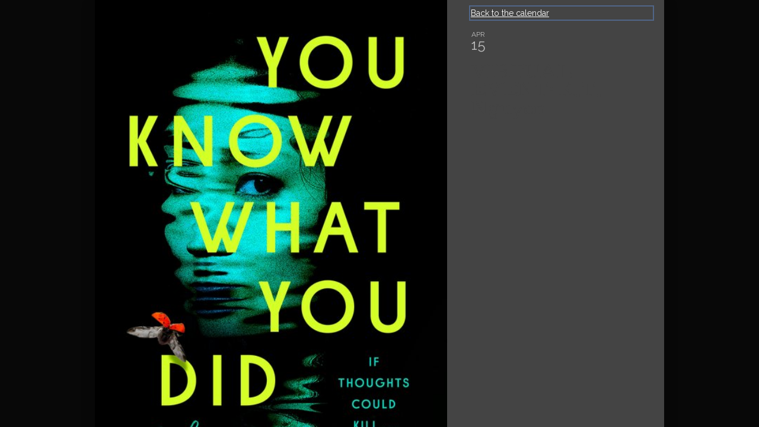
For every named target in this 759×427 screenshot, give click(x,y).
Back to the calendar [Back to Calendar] (510, 13)
